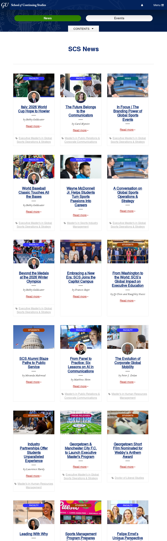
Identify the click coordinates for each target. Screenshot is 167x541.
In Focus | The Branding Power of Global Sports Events (127, 113)
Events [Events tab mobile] (119, 18)
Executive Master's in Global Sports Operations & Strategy (34, 140)
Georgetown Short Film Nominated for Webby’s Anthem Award (127, 450)
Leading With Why (34, 533)
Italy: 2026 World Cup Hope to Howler (34, 108)
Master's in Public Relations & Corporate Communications (82, 140)
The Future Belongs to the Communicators (80, 111)
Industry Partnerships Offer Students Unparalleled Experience (34, 452)
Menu (159, 5)
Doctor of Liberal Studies (129, 478)
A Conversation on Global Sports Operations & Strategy (127, 194)
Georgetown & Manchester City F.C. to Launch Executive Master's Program (81, 450)
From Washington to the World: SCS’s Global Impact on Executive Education (128, 279)
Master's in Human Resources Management (129, 396)
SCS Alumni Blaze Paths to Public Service (33, 362)
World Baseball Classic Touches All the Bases (33, 192)
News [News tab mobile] (48, 18)
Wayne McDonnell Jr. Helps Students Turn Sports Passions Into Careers (81, 196)
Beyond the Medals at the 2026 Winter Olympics (34, 277)
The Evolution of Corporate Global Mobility (127, 362)
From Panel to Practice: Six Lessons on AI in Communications (81, 365)
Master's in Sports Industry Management (82, 225)
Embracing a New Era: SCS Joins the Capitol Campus (80, 277)
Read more (37, 128)
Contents (83, 28)
